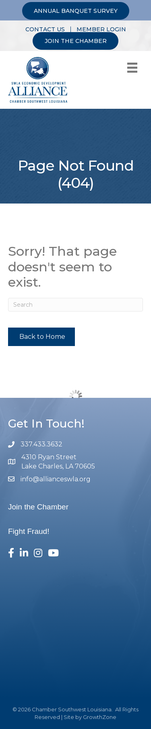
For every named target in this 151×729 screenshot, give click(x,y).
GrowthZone (99, 717)
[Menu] (132, 67)
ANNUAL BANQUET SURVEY (76, 11)
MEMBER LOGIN (101, 29)
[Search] (75, 305)
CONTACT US (45, 29)
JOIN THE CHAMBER (76, 41)
